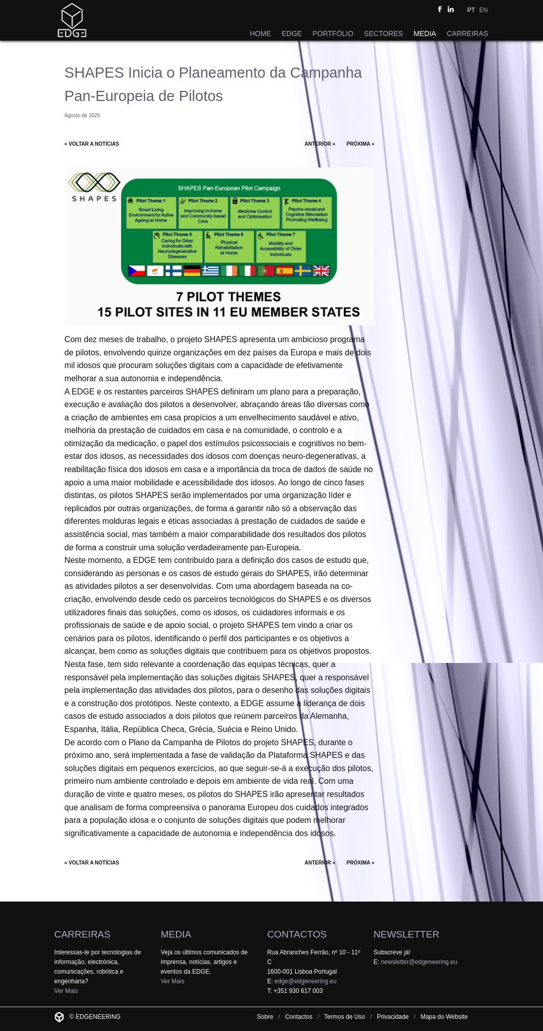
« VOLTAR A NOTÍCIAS (91, 144)
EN (483, 10)
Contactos (298, 1016)
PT (471, 10)
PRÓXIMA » (361, 144)
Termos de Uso (344, 1016)
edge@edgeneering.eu (306, 981)
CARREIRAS (467, 33)
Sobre (265, 1016)
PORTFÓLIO (332, 33)
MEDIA (425, 33)
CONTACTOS (297, 934)
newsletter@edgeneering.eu (419, 962)
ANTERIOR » (320, 144)
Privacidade (393, 1016)
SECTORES (383, 33)
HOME (260, 33)
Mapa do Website (443, 1016)
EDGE (292, 33)
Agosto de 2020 (82, 115)
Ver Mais (66, 990)
